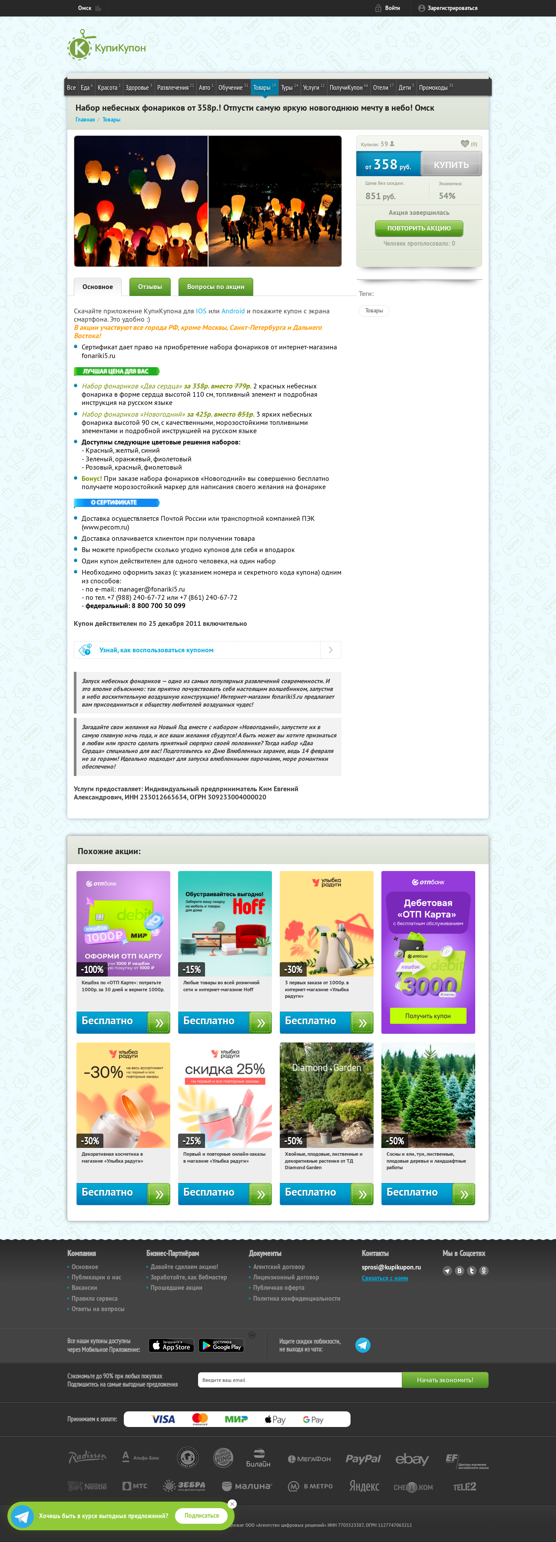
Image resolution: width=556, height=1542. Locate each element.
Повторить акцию (419, 228)
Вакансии (84, 1288)
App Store (171, 1345)
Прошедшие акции (176, 1288)
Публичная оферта (278, 1288)
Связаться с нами (385, 1278)
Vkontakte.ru (459, 1271)
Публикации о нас (96, 1277)
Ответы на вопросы (98, 1309)
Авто (206, 87)
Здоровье (139, 87)
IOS (202, 310)
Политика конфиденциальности (297, 1298)
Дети (406, 87)
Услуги (314, 87)
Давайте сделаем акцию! (184, 1267)
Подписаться (202, 1515)
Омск (84, 8)
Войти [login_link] (392, 8)
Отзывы (150, 286)
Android (234, 310)
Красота (109, 87)
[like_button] (465, 144)
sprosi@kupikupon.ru (391, 1267)
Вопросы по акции (216, 286)
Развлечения (175, 87)
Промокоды (436, 87)
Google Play (221, 1345)
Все (71, 87)
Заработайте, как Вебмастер (189, 1277)
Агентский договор (279, 1267)
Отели (383, 87)
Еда (87, 87)
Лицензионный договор (286, 1277)
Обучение (233, 87)
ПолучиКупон (349, 87)
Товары (264, 87)
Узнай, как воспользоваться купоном (156, 649)
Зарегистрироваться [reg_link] (453, 8)
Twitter (472, 1271)
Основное (98, 286)
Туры (289, 87)
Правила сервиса (95, 1298)
